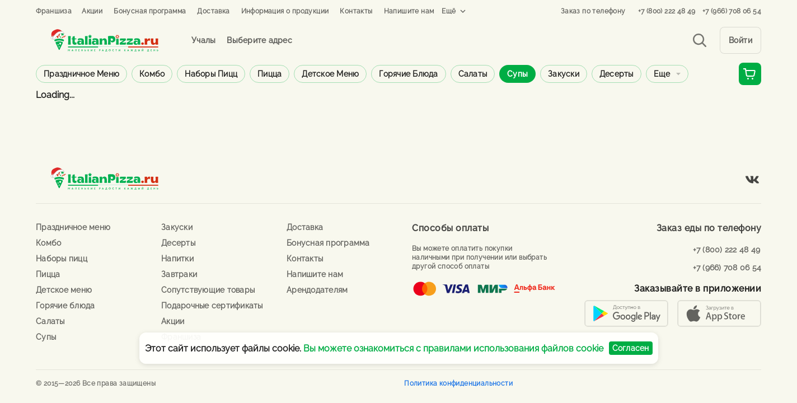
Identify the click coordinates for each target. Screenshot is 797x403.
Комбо (152, 73)
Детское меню (330, 73)
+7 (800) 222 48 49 (667, 11)
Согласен (631, 348)
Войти (741, 40)
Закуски (564, 73)
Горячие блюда (408, 73)
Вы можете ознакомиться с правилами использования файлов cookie (453, 348)
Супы (517, 74)
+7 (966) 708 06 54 (731, 11)
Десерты (616, 73)
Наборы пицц (211, 73)
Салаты (473, 73)
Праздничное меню (81, 73)
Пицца (269, 73)
